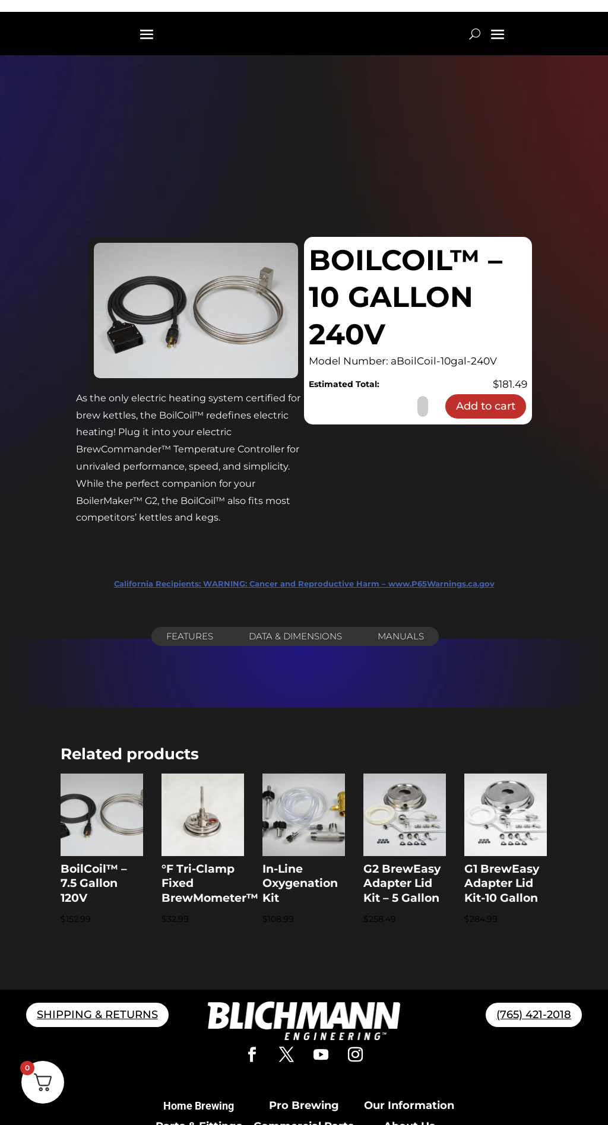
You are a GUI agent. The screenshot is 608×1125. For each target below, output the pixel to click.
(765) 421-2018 (533, 1014)
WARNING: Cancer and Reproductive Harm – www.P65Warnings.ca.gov (304, 583)
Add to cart (485, 406)
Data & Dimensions (295, 636)
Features (189, 636)
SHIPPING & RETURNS (97, 1014)
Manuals (401, 636)
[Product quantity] (422, 406)
